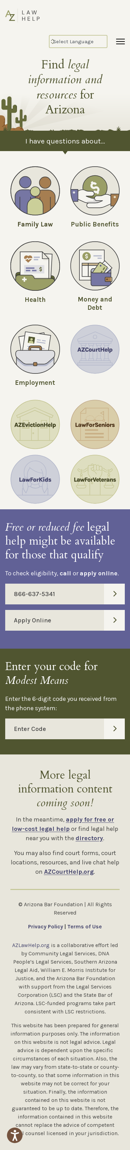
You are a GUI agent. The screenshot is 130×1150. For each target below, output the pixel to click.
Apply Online (69, 620)
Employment (35, 383)
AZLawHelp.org (31, 945)
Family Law (35, 224)
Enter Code (69, 728)
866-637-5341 (69, 594)
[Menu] (120, 41)
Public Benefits (95, 224)
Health (35, 300)
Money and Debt (95, 304)
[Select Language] (78, 41)
